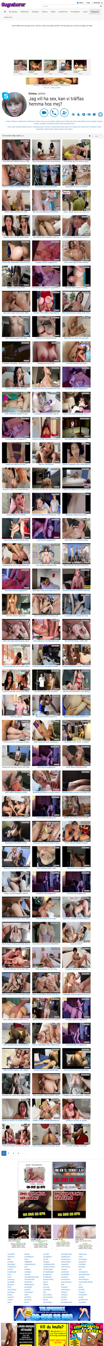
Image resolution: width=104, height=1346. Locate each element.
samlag (82, 1277)
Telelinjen (14, 121)
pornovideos (48, 1297)
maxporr (82, 1292)
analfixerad (65, 1257)
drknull (27, 1254)
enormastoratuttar (86, 1282)
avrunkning (12, 1290)
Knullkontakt (55, 127)
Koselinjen (51, 121)
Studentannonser (38, 127)
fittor (9, 1259)
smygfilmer (47, 1257)
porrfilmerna (83, 1300)
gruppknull (47, 1274)
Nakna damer (49, 129)
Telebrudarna (22, 121)
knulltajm (82, 1264)
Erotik (62, 127)
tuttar (81, 1257)
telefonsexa (65, 1259)
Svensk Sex (85, 127)
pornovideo (47, 1302)
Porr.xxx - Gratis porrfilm (52, 88)
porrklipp (11, 1282)
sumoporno (83, 1272)
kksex (26, 1302)
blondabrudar (66, 1254)
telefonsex (83, 1254)
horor (10, 1277)
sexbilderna (29, 1257)
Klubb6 (56, 123)
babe (26, 1295)
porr (26, 1267)
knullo (10, 1295)
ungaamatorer (30, 1264)
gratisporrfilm (48, 1279)
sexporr (64, 1269)
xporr (10, 1302)
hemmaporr (65, 1290)
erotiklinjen (47, 1277)
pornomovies (66, 1282)
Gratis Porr (68, 127)
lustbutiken (83, 1295)
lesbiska (82, 1267)
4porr (26, 1259)
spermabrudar (84, 1274)
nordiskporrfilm (49, 1264)
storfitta (27, 1269)
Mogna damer (59, 129)
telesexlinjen (66, 1262)
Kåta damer (69, 129)
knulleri (10, 1269)
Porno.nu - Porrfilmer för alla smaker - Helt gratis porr (52, 85)
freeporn (64, 1295)
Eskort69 (19, 127)
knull (9, 1274)
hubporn (64, 1287)
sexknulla (65, 1272)
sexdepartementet (31, 1277)
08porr (45, 1284)
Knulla (99, 127)
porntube (27, 1300)
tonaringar (83, 1259)
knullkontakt (48, 1269)
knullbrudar (12, 1272)
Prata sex (44, 121)
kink (62, 1284)
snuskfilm (11, 1254)
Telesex (38, 121)
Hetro (81, 3)
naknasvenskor (49, 1267)
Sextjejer (43, 123)
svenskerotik (29, 1279)
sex (80, 1284)
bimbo (45, 1300)
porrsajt (46, 1287)
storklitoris (28, 1282)
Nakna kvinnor (27, 127)
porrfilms (27, 1297)
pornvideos (47, 1295)
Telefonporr (69, 121)
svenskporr (28, 1292)
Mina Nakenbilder (80, 121)
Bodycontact (70, 123)
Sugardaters (40, 129)
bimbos (64, 1297)
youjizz (10, 1300)
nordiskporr (12, 1267)
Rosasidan (50, 123)
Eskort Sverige (91, 121)
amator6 (64, 1277)
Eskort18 (63, 123)
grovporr (11, 1284)
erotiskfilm (65, 1274)
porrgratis (28, 1287)
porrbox (64, 1300)
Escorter (48, 127)
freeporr (64, 1292)
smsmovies (65, 1267)
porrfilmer (82, 1262)
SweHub (11, 1257)
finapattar (82, 1302)
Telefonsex (31, 121)
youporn (11, 1297)
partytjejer (11, 1264)
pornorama (65, 1279)
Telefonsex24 (60, 121)
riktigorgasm (29, 1284)
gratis (81, 1287)
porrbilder (47, 1290)
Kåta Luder (11, 127)
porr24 (45, 1259)
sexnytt (27, 1274)
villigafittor (28, 1262)
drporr (45, 1282)
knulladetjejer (48, 1272)
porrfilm (46, 1254)
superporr (65, 1264)
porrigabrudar (66, 1302)
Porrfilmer (92, 127)
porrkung (11, 1279)
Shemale (97, 3)
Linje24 (8, 121)
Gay (88, 3)
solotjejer (28, 1272)
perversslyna (84, 1279)
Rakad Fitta (76, 127)
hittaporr (46, 1262)
